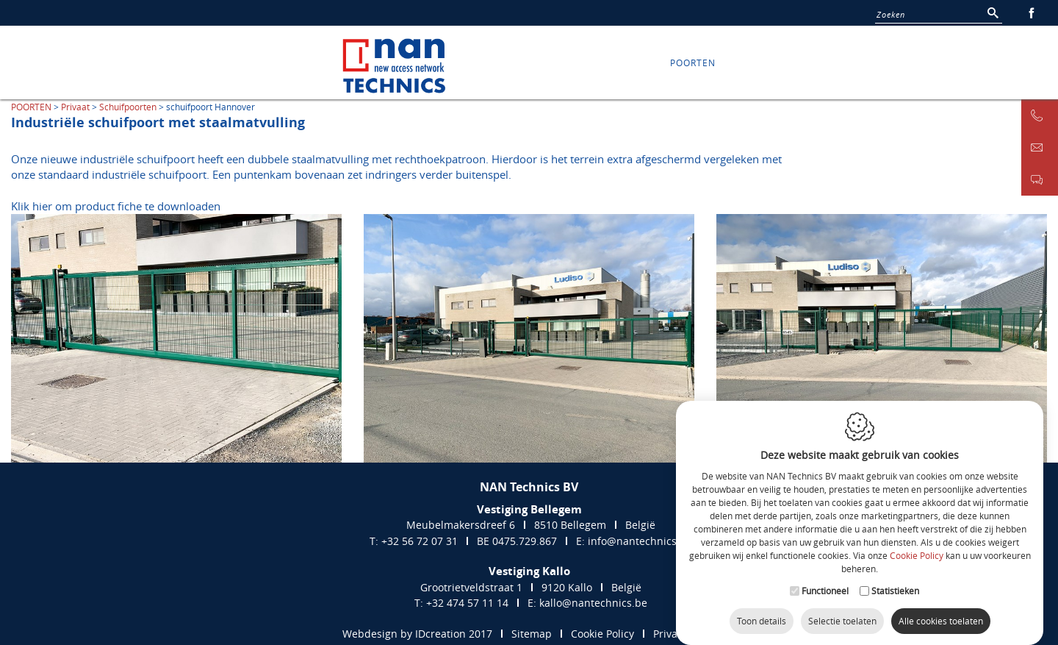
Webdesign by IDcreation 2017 (417, 634)
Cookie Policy (916, 548)
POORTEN (693, 62)
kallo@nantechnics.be (593, 603)
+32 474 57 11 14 (467, 603)
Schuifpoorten (127, 107)
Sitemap (531, 634)
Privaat (75, 107)
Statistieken (895, 582)
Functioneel (825, 582)
